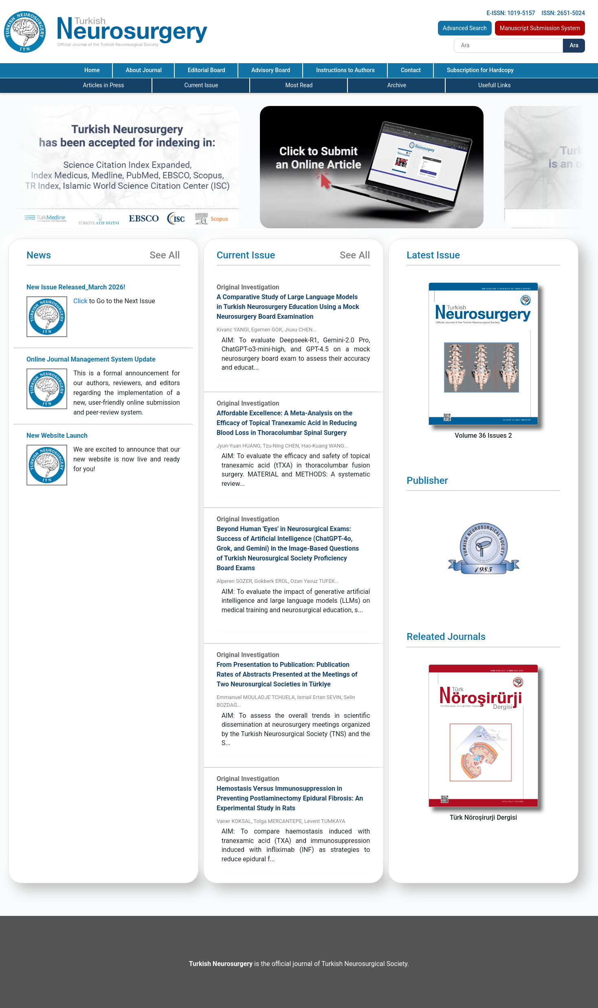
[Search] (508, 46)
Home (92, 70)
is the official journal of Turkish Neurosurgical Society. (299, 964)
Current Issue (201, 85)
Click (80, 301)
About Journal (144, 70)
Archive (396, 85)
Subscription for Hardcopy (480, 70)
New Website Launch (57, 435)
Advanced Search (465, 28)
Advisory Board (270, 70)
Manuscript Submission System (540, 28)
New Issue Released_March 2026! (75, 287)
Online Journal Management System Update (91, 359)
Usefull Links (494, 85)
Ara (573, 45)
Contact (411, 70)
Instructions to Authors (345, 70)
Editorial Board (206, 70)
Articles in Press (103, 85)
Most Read (298, 85)
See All (165, 255)
